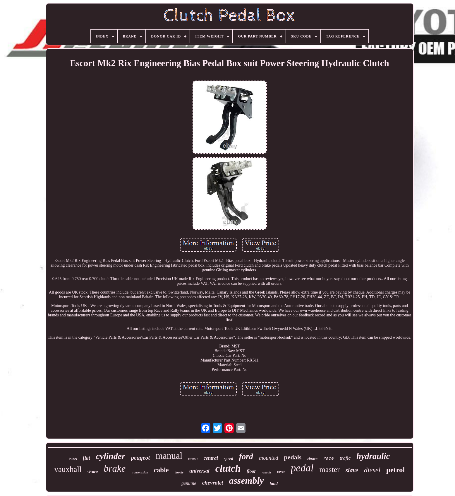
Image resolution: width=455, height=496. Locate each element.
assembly (246, 480)
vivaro (92, 471)
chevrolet (212, 483)
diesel (372, 470)
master (330, 469)
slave (352, 470)
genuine (188, 483)
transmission (139, 472)
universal (199, 471)
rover (281, 472)
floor (251, 471)
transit (193, 458)
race (328, 458)
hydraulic (373, 456)
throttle (179, 472)
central (211, 458)
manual (169, 456)
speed (228, 458)
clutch (228, 468)
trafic (345, 458)
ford (246, 456)
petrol (395, 470)
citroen (312, 459)
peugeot (140, 457)
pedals (293, 457)
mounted (268, 458)
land (274, 483)
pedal (302, 468)
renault (266, 472)
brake (115, 468)
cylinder (110, 456)
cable (161, 470)
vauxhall (68, 469)
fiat (86, 458)
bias (73, 459)
